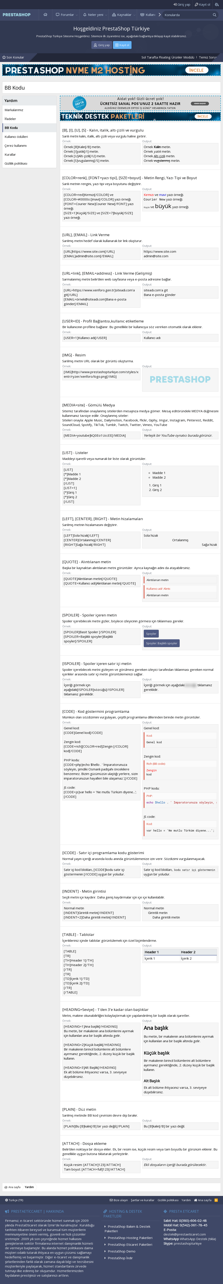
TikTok (99, 424)
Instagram (177, 420)
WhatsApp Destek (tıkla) (198, 1239)
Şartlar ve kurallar (142, 1200)
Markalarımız (14, 110)
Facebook (130, 420)
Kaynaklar (124, 14)
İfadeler (10, 119)
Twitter (135, 424)
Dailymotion (113, 420)
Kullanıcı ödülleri (16, 136)
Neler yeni (95, 14)
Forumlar (67, 14)
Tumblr (110, 424)
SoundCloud (71, 424)
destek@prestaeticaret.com (185, 1234)
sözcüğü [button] (190, 685)
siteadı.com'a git (156, 290)
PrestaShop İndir (120, 1258)
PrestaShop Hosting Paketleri (130, 1238)
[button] (76, 14)
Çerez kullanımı (16, 145)
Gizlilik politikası (16, 163)
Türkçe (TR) (14, 1200)
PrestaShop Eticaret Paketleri (130, 1244)
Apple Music (93, 420)
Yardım (186, 1200)
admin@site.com (156, 256)
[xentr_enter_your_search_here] (186, 15)
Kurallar (10, 154)
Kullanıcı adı (152, 338)
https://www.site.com (160, 251)
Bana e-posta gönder (160, 294)
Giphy (153, 420)
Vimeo (147, 424)
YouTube (160, 424)
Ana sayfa (45, 14)
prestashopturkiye (188, 1243)
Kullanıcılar (153, 14)
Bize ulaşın (121, 1200)
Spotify (86, 424)
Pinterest (194, 420)
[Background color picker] (216, 4)
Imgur (163, 420)
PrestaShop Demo (121, 1251)
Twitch (123, 424)
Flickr (143, 420)
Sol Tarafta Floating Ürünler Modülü (177, 57)
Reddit (208, 420)
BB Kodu (11, 127)
